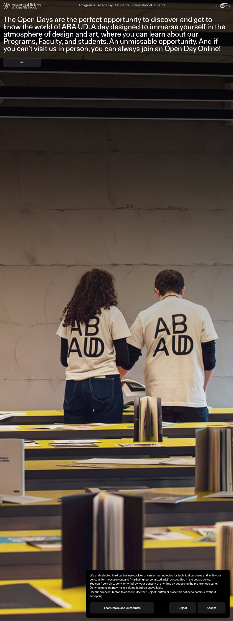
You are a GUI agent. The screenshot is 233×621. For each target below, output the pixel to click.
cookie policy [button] (202, 579)
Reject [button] (182, 608)
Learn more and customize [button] (122, 608)
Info (22, 62)
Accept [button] (211, 608)
